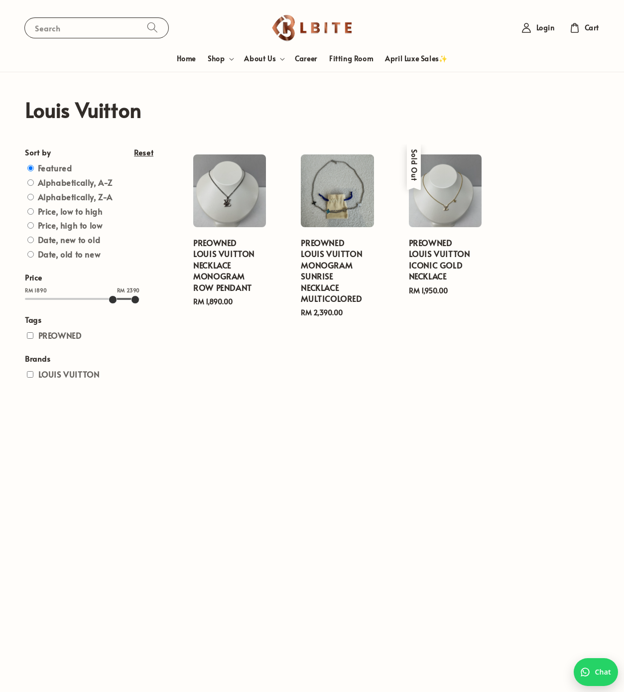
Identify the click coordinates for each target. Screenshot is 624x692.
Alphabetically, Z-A (75, 196)
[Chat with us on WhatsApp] (596, 672)
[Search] (152, 27)
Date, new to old (69, 239)
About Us (259, 58)
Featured (55, 167)
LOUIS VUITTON (69, 374)
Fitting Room (351, 58)
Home (186, 58)
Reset (143, 152)
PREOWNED (60, 335)
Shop (216, 58)
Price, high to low (70, 225)
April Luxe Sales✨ (416, 58)
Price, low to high (70, 211)
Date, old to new (69, 254)
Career (306, 58)
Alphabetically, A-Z (75, 182)
